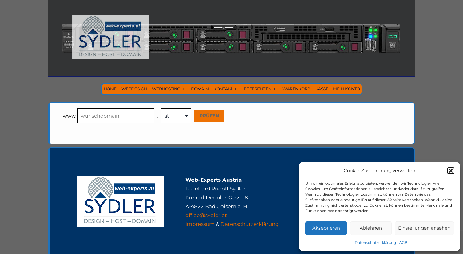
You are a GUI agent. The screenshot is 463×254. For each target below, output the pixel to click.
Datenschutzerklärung (375, 242)
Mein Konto (346, 88)
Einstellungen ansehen (424, 228)
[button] (451, 171)
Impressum (200, 224)
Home (110, 88)
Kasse (321, 88)
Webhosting (166, 88)
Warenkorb (296, 88)
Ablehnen (371, 228)
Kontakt (223, 88)
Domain (200, 88)
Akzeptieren (326, 228)
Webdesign (134, 88)
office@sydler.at (206, 215)
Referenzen (258, 88)
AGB (403, 242)
